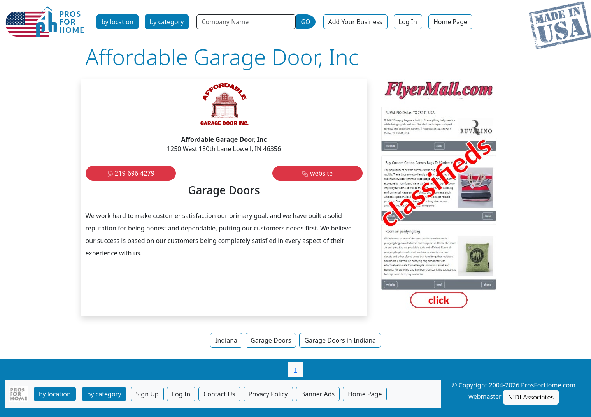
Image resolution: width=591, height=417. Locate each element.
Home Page (450, 22)
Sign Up (147, 394)
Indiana (226, 340)
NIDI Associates (531, 397)
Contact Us (219, 394)
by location (117, 22)
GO (305, 22)
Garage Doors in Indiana (340, 340)
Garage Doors (271, 340)
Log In (408, 22)
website (321, 173)
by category (167, 22)
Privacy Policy (268, 394)
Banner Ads (318, 394)
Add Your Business (355, 22)
